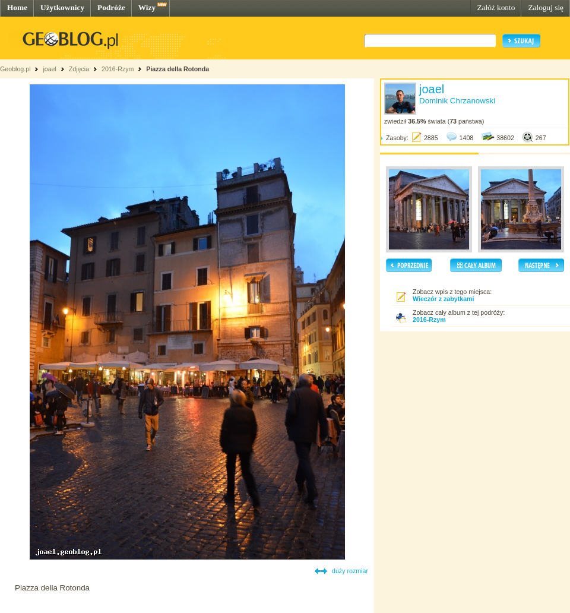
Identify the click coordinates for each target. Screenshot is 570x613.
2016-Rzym (118, 68)
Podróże (111, 7)
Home (17, 7)
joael (49, 68)
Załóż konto (496, 7)
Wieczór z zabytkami (443, 298)
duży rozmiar (350, 570)
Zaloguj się (545, 7)
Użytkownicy (62, 7)
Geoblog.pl (15, 68)
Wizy (147, 7)
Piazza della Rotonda (177, 68)
